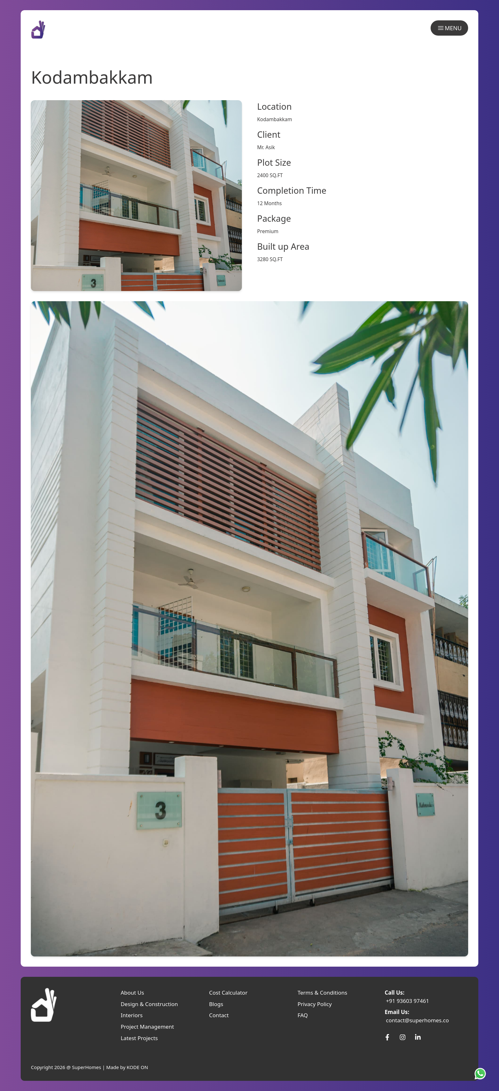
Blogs (216, 1004)
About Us (132, 992)
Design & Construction (149, 1004)
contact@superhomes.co (417, 1020)
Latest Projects (139, 1038)
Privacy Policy (315, 1004)
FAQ (303, 1015)
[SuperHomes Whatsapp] (481, 1073)
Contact (219, 1015)
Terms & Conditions (322, 992)
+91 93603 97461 (407, 1000)
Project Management (147, 1026)
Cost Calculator (228, 992)
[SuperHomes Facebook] (387, 1037)
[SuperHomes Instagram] (402, 1037)
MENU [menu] (449, 28)
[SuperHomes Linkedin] (417, 1037)
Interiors (132, 1015)
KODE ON (137, 1067)
